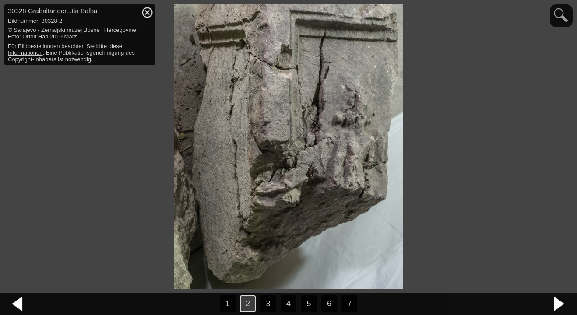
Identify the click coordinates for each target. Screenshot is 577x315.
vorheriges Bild (17, 304)
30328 (52, 10)
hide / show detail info (147, 12)
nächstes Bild (559, 304)
